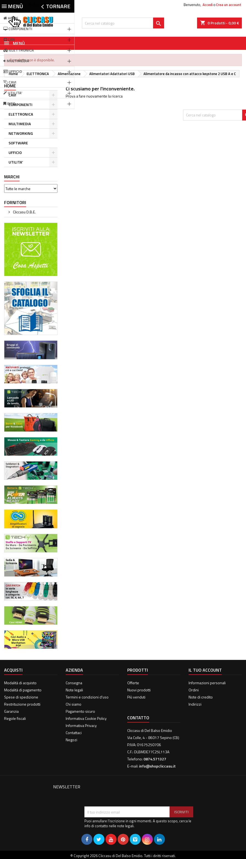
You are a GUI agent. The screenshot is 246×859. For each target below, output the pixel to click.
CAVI (12, 95)
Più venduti (136, 697)
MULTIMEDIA (20, 124)
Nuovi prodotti (139, 690)
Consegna (74, 683)
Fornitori (15, 202)
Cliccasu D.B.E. (24, 212)
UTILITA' (16, 162)
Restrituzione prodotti (22, 704)
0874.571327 (53, 4)
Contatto (11, 4)
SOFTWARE (18, 143)
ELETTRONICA (21, 114)
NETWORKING (21, 133)
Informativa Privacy (81, 725)
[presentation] (126, 793)
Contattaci (74, 732)
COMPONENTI (20, 104)
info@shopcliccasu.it (157, 766)
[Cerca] (123, 23)
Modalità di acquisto (20, 683)
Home (10, 85)
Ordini (194, 690)
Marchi (12, 176)
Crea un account (228, 4)
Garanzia (11, 711)
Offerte (133, 683)
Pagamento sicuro (80, 711)
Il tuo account (205, 670)
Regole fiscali (15, 718)
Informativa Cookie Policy (86, 718)
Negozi (71, 740)
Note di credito (201, 697)
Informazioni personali (207, 683)
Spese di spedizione (21, 697)
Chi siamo (73, 704)
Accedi (208, 4)
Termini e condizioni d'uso (87, 697)
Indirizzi (195, 704)
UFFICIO (15, 152)
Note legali (74, 690)
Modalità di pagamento (23, 690)
